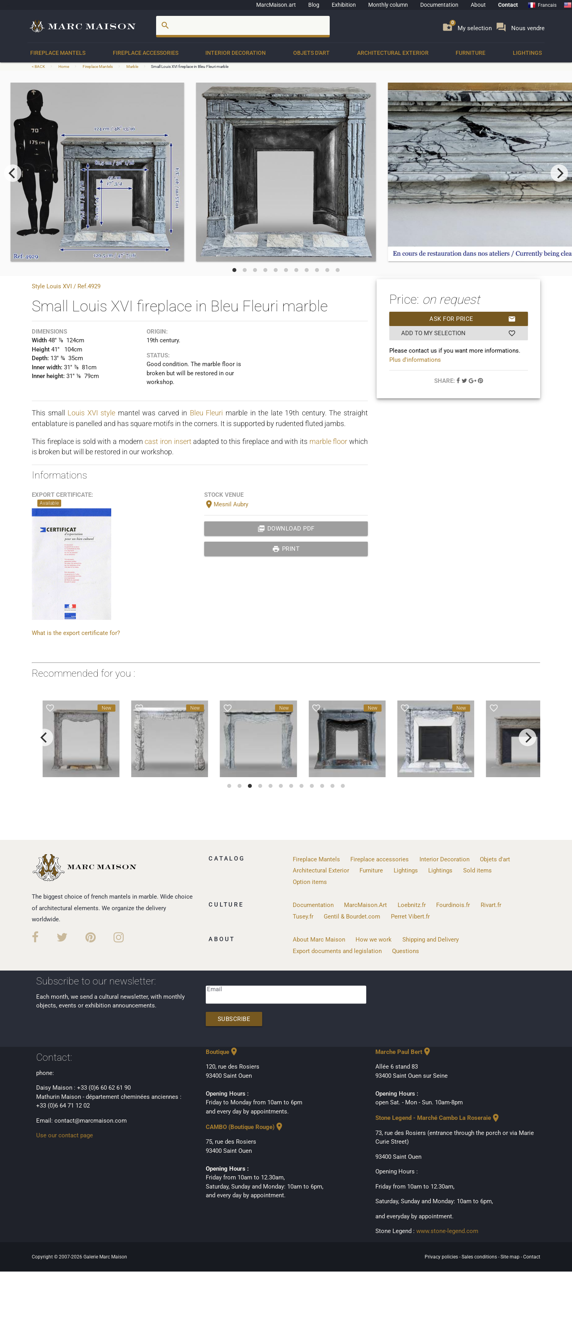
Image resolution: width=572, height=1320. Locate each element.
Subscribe (234, 1019)
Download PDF (286, 528)
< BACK (39, 66)
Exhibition (344, 5)
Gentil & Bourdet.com (352, 916)
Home (64, 66)
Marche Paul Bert (403, 1052)
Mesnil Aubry (226, 504)
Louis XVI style (91, 413)
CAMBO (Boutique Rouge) (245, 1127)
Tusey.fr (303, 916)
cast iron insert (168, 441)
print (286, 549)
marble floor (328, 441)
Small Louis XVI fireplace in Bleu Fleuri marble (189, 66)
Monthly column (388, 5)
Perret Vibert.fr (410, 916)
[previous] (12, 173)
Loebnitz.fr (412, 905)
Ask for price (472, 319)
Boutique (222, 1052)
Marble (132, 66)
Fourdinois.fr (453, 905)
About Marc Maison (319, 939)
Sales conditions (480, 1257)
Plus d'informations (415, 359)
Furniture (470, 53)
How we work (374, 939)
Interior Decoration (235, 53)
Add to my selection (458, 333)
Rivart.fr (491, 905)
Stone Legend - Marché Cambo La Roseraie (437, 1117)
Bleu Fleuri (206, 413)
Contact (508, 5)
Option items (310, 882)
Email (214, 989)
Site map (510, 1257)
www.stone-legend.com (447, 1231)
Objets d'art (311, 53)
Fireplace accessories (145, 53)
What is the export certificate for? (76, 633)
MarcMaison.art (276, 5)
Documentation (439, 5)
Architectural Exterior (393, 53)
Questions (405, 951)
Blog (313, 5)
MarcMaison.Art (365, 905)
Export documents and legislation (337, 951)
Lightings (527, 53)
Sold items (477, 870)
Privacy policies (442, 1257)
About (478, 5)
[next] (559, 173)
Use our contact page (64, 1135)
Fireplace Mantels (57, 53)
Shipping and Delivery (430, 939)
